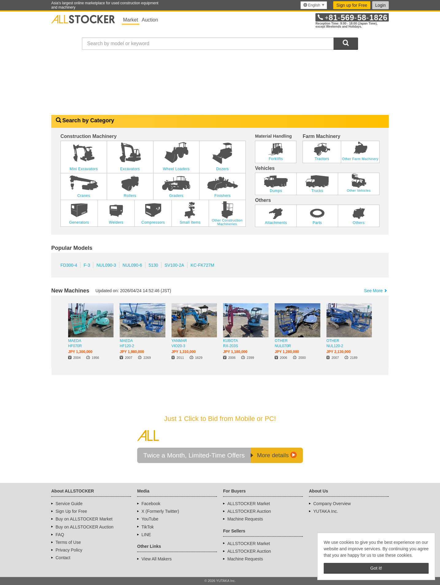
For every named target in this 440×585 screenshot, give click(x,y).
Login (380, 5)
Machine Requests (245, 518)
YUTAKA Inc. (325, 511)
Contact (63, 557)
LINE (146, 534)
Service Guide (69, 503)
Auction (150, 19)
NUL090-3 (106, 265)
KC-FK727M (202, 265)
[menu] (313, 5)
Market (130, 19)
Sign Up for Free (71, 511)
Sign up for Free (351, 5)
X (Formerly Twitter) (160, 511)
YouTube (149, 518)
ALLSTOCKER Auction (249, 511)
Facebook (150, 503)
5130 (153, 265)
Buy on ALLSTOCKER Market (84, 518)
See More (376, 290)
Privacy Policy (69, 550)
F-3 (86, 265)
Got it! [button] (376, 568)
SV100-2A (174, 265)
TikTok (147, 526)
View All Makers (156, 558)
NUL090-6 (132, 265)
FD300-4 (68, 265)
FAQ (60, 534)
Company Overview (332, 503)
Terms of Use (68, 542)
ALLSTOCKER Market (248, 503)
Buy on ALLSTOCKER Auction (85, 526)
